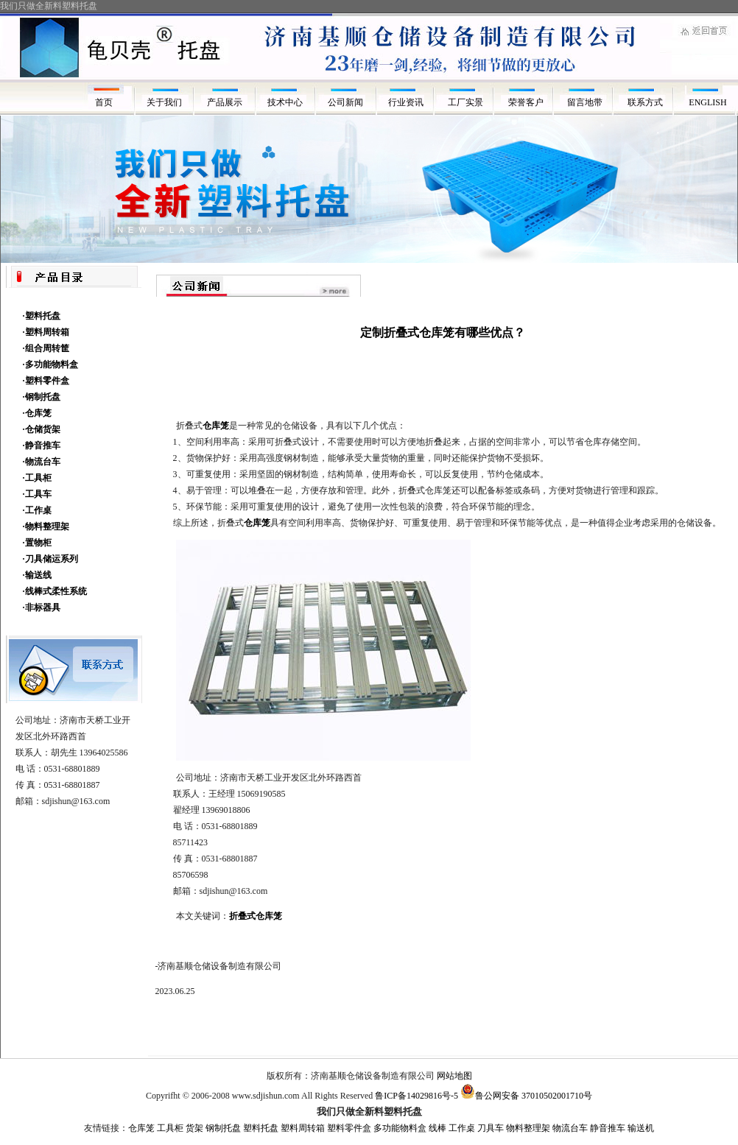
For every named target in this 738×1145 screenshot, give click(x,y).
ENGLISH (707, 102)
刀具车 (490, 1128)
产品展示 (224, 102)
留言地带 (587, 102)
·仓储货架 (41, 429)
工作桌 (462, 1128)
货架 (194, 1128)
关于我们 (164, 102)
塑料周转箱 (303, 1128)
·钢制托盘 (41, 397)
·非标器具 (41, 607)
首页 (104, 102)
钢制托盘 (223, 1128)
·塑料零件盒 (46, 381)
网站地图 (454, 1076)
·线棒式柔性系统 (55, 591)
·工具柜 (37, 478)
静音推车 (607, 1128)
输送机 (641, 1128)
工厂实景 (466, 102)
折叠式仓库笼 (255, 916)
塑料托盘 (260, 1128)
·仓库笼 (37, 413)
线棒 (437, 1128)
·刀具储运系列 (50, 559)
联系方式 (647, 102)
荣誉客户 (527, 102)
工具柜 (170, 1128)
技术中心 (285, 102)
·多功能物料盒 (50, 364)
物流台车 (570, 1128)
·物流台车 (41, 462)
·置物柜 (37, 543)
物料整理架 (528, 1128)
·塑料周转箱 (46, 332)
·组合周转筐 (46, 348)
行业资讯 (406, 102)
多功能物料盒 (399, 1128)
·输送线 (37, 575)
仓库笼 (141, 1128)
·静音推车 (41, 445)
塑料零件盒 (349, 1128)
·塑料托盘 (41, 316)
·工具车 (37, 494)
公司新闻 (345, 102)
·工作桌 (37, 510)
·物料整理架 (46, 526)
